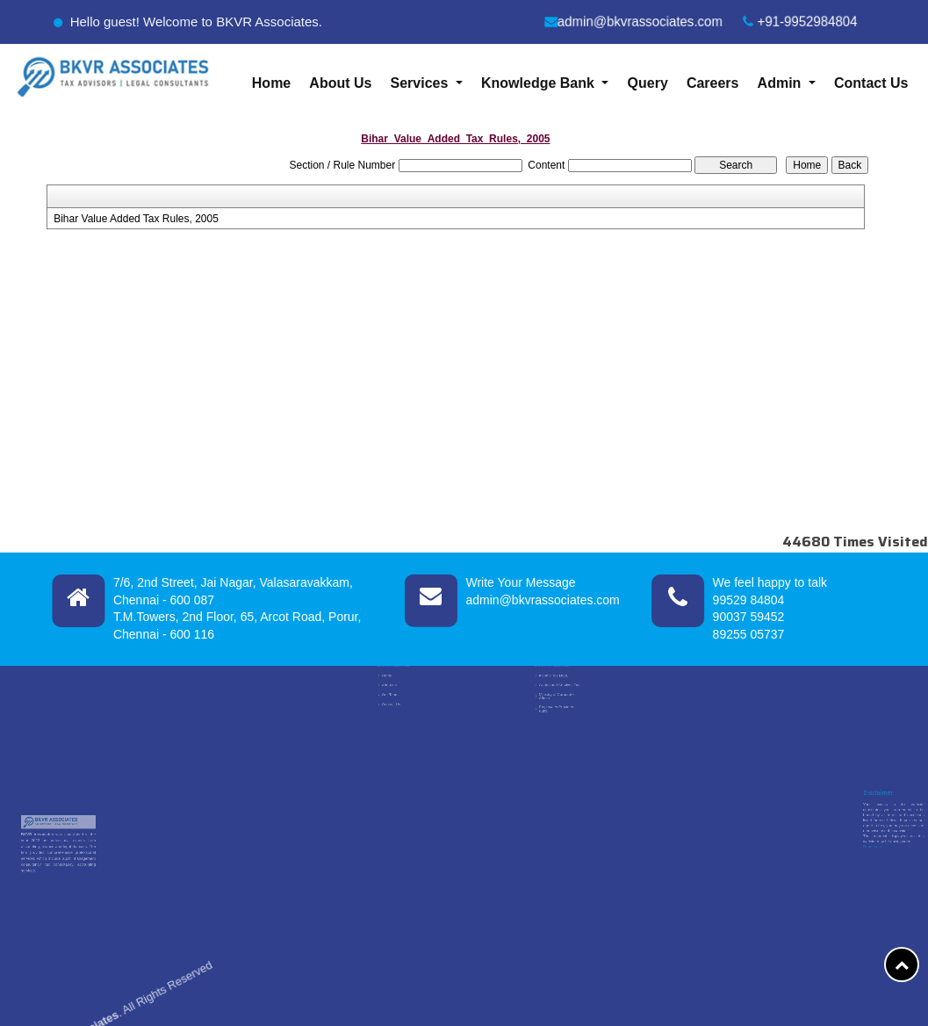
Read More (872, 835)
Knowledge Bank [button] (539, 83)
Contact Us (871, 83)
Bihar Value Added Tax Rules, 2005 (136, 219)
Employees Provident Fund (557, 704)
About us (391, 691)
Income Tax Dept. (556, 686)
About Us (340, 83)
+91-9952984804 (801, 21)
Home (271, 83)
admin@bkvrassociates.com (633, 21)
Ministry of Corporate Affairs (557, 698)
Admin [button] (781, 83)
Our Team (391, 696)
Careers (713, 83)
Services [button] (421, 83)
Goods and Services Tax (559, 691)
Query (648, 83)
